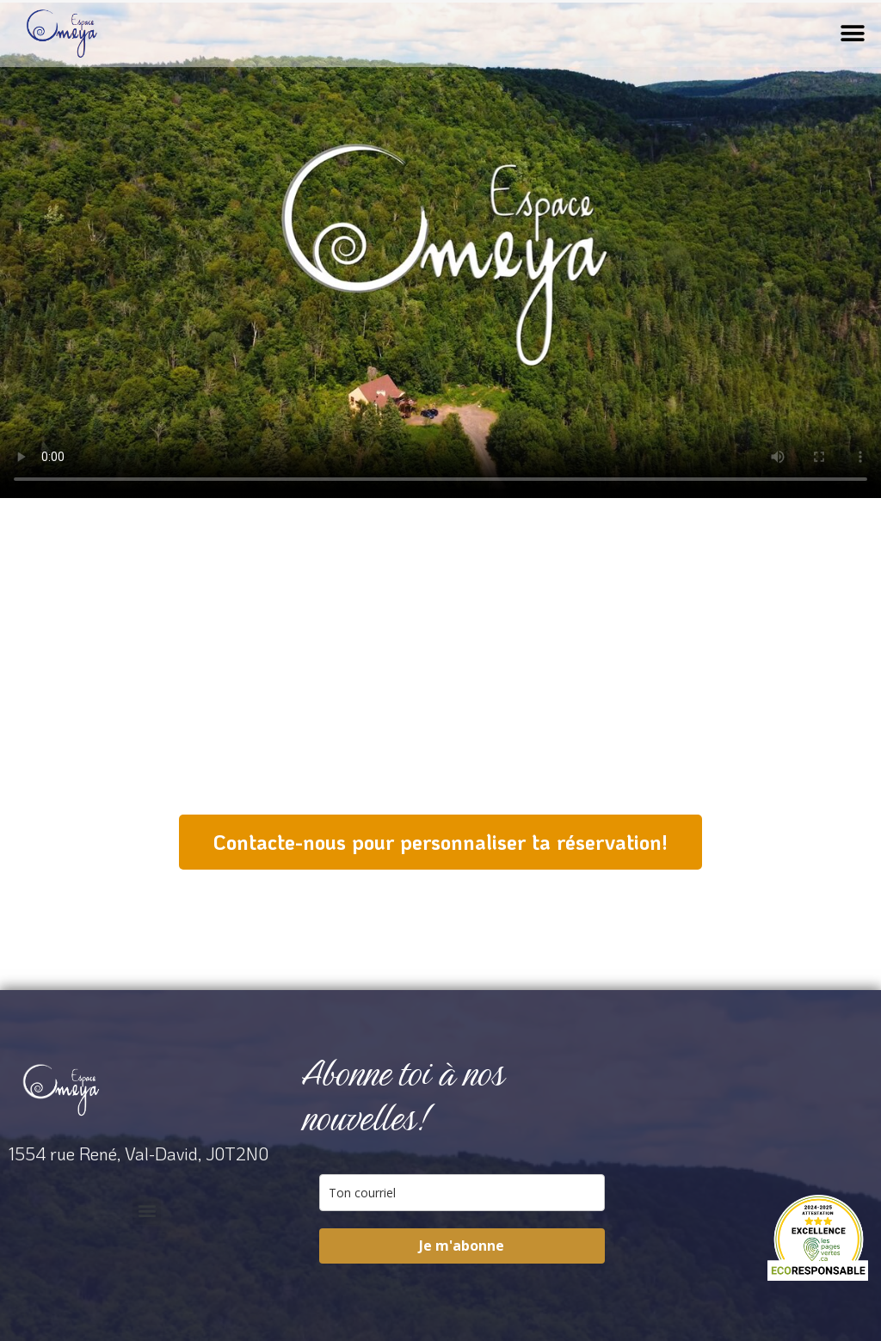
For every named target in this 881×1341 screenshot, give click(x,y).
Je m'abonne (461, 1245)
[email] (461, 1192)
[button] (853, 34)
